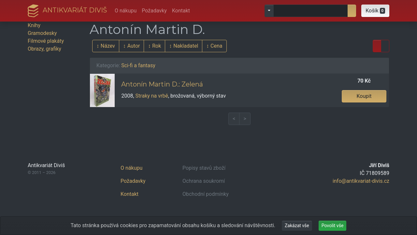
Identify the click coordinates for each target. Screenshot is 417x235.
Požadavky (154, 11)
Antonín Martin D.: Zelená (162, 84)
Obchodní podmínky (205, 194)
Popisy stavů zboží (203, 168)
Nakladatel (185, 46)
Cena (216, 46)
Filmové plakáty (46, 41)
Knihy (34, 25)
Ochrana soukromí (203, 181)
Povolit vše (333, 225)
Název (108, 46)
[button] (375, 11)
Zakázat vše (297, 225)
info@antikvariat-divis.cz (361, 181)
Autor (133, 46)
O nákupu (126, 11)
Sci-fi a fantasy (138, 65)
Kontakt (181, 11)
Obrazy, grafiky (44, 49)
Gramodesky (42, 33)
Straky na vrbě (152, 96)
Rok (156, 46)
